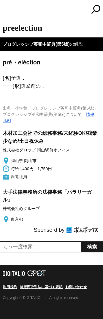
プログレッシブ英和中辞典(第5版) (36, 44)
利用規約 (10, 287)
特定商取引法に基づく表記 (41, 287)
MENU (7, 10)
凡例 (7, 120)
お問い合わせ (76, 287)
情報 (90, 114)
